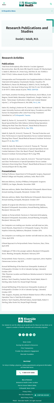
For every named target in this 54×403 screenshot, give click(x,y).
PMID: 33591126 (32, 90)
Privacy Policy (27, 391)
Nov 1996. (29, 128)
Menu (4, 4)
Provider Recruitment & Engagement (27, 351)
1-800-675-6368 (27, 373)
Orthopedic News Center (27, 388)
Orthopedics (6, 11)
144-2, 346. (37, 102)
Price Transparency (27, 348)
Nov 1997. (15, 141)
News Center (27, 342)
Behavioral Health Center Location (27, 383)
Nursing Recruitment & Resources (27, 345)
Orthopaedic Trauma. (23, 115)
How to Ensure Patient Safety (27, 385)
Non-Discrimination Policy (27, 395)
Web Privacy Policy (27, 398)
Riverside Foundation (27, 354)
